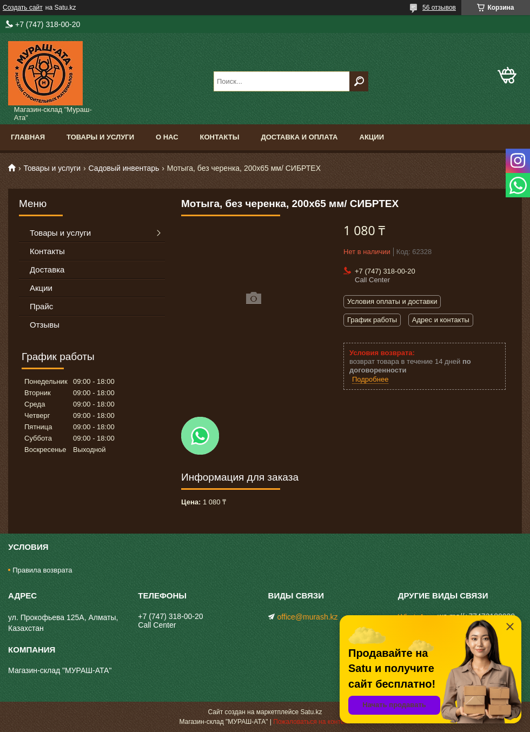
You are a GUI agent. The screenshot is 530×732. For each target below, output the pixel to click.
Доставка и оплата (299, 137)
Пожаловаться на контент (311, 722)
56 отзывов (439, 7)
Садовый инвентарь (124, 168)
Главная (28, 137)
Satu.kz (311, 712)
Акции (372, 137)
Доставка (47, 269)
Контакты (220, 137)
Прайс (41, 306)
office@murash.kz (307, 617)
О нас (167, 137)
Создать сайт (23, 7)
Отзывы (44, 324)
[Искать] (358, 81)
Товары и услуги (100, 137)
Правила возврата (42, 570)
